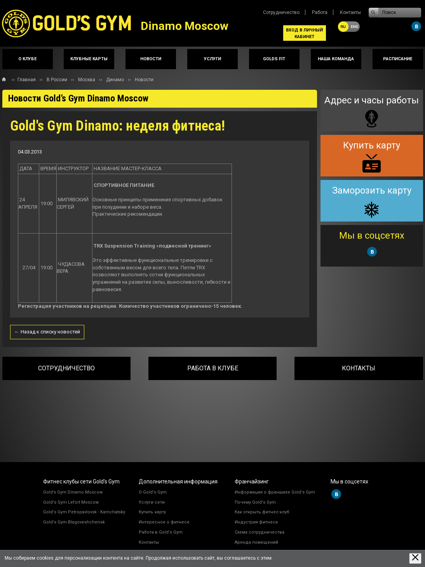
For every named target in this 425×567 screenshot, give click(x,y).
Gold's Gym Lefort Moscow (71, 502)
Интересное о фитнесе (164, 522)
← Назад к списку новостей (47, 332)
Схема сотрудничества (259, 532)
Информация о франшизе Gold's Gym (275, 492)
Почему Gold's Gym (255, 502)
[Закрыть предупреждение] (415, 558)
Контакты (350, 12)
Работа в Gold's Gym (161, 532)
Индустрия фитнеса (256, 522)
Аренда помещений (256, 542)
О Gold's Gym (153, 492)
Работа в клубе (212, 368)
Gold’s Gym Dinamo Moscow (73, 492)
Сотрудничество (281, 12)
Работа (319, 12)
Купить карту (152, 512)
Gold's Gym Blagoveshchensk (74, 522)
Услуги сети (152, 502)
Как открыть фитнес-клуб (262, 512)
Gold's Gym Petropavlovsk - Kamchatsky (84, 512)
